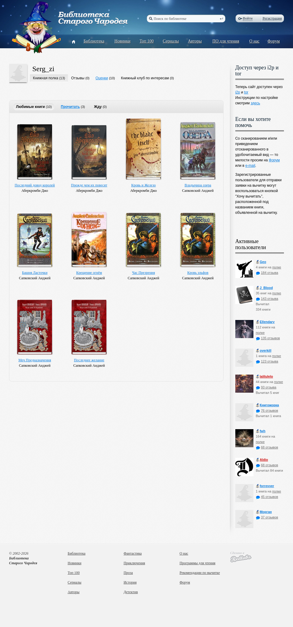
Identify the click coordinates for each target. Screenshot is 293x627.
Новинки (122, 41)
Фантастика (133, 553)
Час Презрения (143, 273)
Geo (261, 262)
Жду (97, 107)
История (130, 582)
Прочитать (70, 107)
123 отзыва (267, 361)
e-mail (250, 165)
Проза (128, 573)
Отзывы (77, 78)
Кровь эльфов (197, 273)
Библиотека (94, 41)
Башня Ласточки (34, 273)
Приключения (134, 563)
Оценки (101, 78)
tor (246, 92)
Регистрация (272, 18)
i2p (237, 92)
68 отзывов (267, 447)
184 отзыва (267, 272)
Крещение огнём (89, 273)
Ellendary (265, 322)
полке (276, 267)
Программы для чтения (197, 563)
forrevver (265, 486)
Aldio (262, 460)
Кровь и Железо (143, 185)
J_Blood (264, 288)
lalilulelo (264, 376)
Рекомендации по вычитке (199, 573)
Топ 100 (147, 41)
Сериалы (171, 41)
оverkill (264, 351)
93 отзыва (266, 387)
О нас (255, 41)
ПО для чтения (225, 41)
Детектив (131, 592)
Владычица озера (198, 185)
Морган (264, 512)
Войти (248, 18)
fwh (261, 431)
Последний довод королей (34, 185)
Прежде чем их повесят (89, 185)
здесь (255, 103)
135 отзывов (268, 338)
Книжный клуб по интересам (145, 78)
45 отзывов (267, 497)
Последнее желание (89, 360)
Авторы (195, 41)
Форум (274, 41)
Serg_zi (43, 69)
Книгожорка (267, 405)
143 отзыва (267, 298)
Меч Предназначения (34, 360)
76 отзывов (267, 410)
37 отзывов (267, 517)
